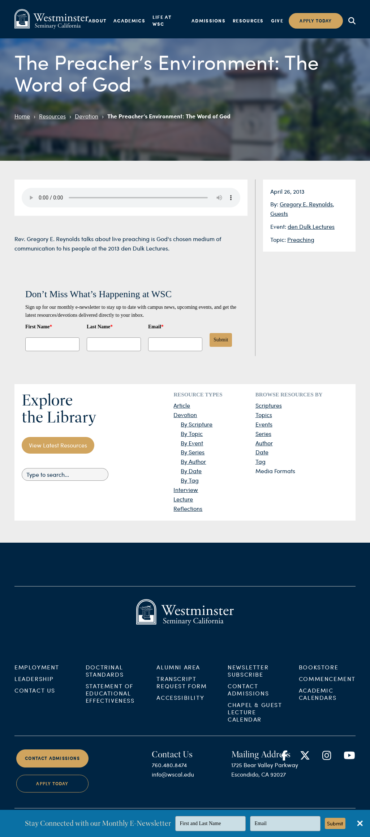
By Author (193, 461)
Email (156, 326)
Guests (279, 213)
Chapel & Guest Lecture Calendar (255, 719)
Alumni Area (178, 674)
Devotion (86, 116)
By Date (191, 471)
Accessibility (180, 704)
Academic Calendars (317, 701)
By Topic (192, 433)
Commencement (327, 686)
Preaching (300, 239)
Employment (36, 674)
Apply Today (52, 791)
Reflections (187, 508)
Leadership (34, 686)
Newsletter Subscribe (248, 677)
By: (275, 204)
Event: (279, 226)
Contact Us (34, 697)
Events (263, 424)
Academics (129, 20)
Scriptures (268, 405)
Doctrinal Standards (105, 677)
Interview (185, 489)
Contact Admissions (248, 696)
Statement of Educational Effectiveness (110, 700)
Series (263, 433)
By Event (192, 443)
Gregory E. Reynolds (306, 204)
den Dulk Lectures (311, 226)
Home (22, 116)
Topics (263, 414)
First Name (38, 326)
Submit (221, 339)
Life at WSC (161, 21)
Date (261, 452)
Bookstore (318, 674)
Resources (248, 20)
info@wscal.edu (173, 781)
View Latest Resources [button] (58, 445)
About (98, 20)
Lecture (183, 499)
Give (277, 20)
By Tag (190, 480)
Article (181, 405)
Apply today (316, 21)
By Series (193, 452)
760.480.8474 (169, 772)
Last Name (100, 326)
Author (264, 443)
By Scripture (196, 424)
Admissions (208, 20)
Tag (260, 461)
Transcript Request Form (181, 689)
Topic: (278, 239)
